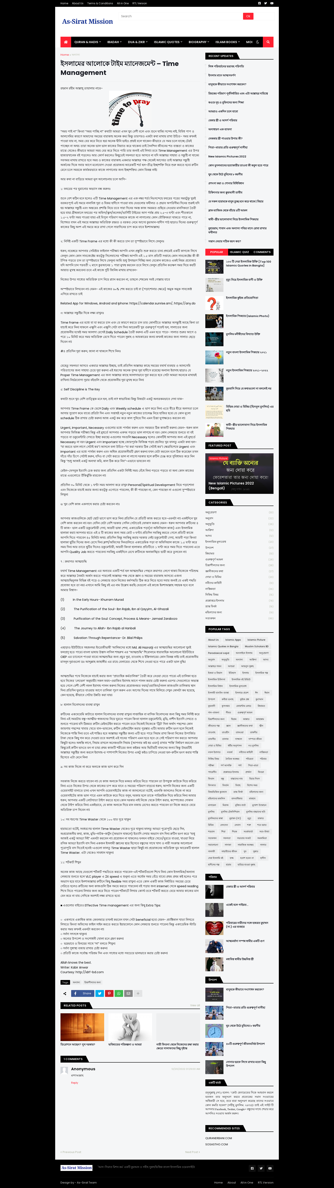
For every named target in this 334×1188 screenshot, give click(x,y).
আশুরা (231, 666)
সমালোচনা (213, 844)
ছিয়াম (233, 719)
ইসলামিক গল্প (261, 673)
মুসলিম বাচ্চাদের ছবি (255, 811)
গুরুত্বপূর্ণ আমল (239, 559)
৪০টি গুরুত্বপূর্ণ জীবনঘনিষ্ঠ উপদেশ (245, 1044)
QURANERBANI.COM (218, 1138)
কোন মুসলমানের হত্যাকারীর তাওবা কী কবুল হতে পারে (238, 165)
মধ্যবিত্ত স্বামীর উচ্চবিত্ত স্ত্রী (240, 959)
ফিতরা (261, 772)
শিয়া (223, 831)
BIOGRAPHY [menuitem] (197, 42)
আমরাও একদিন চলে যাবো (223, 111)
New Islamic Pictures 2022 (227, 156)
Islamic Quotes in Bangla (223, 646)
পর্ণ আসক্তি (226, 765)
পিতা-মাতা (253, 765)
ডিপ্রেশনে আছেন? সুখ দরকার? (77, 1045)
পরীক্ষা (211, 765)
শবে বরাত (261, 825)
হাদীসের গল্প (213, 864)
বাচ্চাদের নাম (237, 778)
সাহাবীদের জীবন (229, 851)
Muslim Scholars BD (256, 646)
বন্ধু (222, 778)
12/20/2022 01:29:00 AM (185, 1069)
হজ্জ (232, 858)
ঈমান (267, 692)
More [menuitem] (250, 42)
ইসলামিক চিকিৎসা (216, 679)
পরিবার (263, 758)
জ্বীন (261, 725)
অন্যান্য (76, 55)
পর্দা (240, 765)
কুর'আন (259, 699)
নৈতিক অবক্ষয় (232, 758)
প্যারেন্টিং (212, 772)
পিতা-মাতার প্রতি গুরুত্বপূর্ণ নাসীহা (228, 148)
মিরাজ (226, 805)
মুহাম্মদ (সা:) (235, 818)
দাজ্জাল (238, 739)
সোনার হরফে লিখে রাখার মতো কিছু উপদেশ (246, 1064)
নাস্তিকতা (239, 589)
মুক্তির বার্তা (240, 805)
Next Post (191, 1152)
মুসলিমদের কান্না (215, 818)
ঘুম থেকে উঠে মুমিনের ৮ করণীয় (225, 174)
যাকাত (261, 818)
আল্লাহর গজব (214, 666)
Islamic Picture (256, 639)
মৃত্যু (249, 818)
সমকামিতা (262, 838)
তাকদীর (253, 732)
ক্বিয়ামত (239, 553)
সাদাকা (228, 844)
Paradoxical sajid (218, 653)
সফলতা (226, 838)
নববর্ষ (229, 752)
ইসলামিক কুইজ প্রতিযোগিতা (242, 298)
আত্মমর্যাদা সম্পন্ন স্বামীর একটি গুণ (245, 941)
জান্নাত (246, 719)
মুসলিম (211, 811)
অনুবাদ (239, 518)
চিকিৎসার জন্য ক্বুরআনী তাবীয (225, 193)
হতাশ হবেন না (247, 858)
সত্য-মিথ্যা (264, 831)
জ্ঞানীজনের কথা (239, 571)
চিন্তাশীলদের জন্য (92, 982)
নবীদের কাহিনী (239, 583)
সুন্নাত (255, 851)
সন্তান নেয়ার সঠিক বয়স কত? (224, 241)
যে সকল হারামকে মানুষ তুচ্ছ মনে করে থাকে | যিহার (235, 202)
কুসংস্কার (226, 706)
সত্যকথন (239, 618)
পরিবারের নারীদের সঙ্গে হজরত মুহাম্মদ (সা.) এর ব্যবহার (247, 925)
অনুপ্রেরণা (239, 512)
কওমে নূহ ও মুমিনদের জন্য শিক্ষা (226, 103)
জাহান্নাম (260, 719)
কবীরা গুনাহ (227, 699)
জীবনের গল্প (214, 725)
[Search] (181, 16)
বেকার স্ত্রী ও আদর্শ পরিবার (222, 120)
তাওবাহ (211, 732)
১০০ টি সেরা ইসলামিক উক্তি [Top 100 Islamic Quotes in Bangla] (248, 264)
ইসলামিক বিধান (215, 686)
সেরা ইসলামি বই (215, 858)
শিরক (234, 831)
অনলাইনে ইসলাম (244, 653)
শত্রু (249, 825)
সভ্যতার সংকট (244, 838)
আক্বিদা (239, 530)
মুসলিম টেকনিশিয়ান (230, 811)
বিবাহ (237, 785)
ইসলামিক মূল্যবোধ (239, 542)
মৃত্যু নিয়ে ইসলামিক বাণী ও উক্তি (244, 280)
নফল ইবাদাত (214, 752)
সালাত (263, 844)
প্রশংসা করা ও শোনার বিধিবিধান (226, 183)
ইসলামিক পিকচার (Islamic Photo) (247, 316)
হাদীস (263, 858)
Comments (262, 252)
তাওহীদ (225, 732)
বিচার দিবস (254, 778)
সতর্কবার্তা (248, 831)
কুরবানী (211, 706)
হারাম (228, 864)
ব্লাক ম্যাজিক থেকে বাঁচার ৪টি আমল (227, 210)
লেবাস (237, 825)
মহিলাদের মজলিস (216, 798)
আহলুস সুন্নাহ (247, 666)
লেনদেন (224, 825)
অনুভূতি (239, 524)
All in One (123, 3)
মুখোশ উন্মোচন (259, 805)
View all (195, 1005)
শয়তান (211, 831)
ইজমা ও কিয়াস (215, 673)
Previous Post (72, 1152)
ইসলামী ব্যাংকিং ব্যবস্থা (218, 692)
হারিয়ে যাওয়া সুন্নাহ (246, 864)
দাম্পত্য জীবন (255, 739)
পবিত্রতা (249, 758)
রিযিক (211, 825)
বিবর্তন (225, 785)
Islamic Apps (233, 639)
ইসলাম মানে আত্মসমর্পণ (222, 75)
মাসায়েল (212, 805)
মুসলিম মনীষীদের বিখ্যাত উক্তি (243, 334)
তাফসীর (212, 739)
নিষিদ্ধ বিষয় (239, 595)
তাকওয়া (239, 732)
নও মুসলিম (253, 745)
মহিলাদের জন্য (239, 612)
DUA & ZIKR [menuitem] (136, 42)
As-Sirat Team (87, 1183)
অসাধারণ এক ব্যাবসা (220, 129)
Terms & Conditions (100, 3)
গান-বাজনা (213, 712)
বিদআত (212, 785)
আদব (239, 536)
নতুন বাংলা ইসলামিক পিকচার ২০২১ (246, 352)
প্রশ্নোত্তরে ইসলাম (239, 601)
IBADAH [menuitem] (113, 42)
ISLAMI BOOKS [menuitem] (226, 42)
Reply (74, 1083)
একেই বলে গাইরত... (237, 905)
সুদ (245, 851)
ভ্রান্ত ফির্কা (239, 606)
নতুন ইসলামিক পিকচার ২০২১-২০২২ (247, 370)
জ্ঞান (228, 725)
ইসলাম (245, 673)
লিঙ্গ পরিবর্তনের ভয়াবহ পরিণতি (226, 66)
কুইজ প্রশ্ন (244, 699)
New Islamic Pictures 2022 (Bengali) (231, 485)
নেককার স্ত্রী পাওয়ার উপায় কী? (225, 139)
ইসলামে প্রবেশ (242, 692)
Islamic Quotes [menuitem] (167, 42)
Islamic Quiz (239, 252)
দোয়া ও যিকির (239, 577)
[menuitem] (65, 42)
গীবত (228, 712)
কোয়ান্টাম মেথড (243, 706)
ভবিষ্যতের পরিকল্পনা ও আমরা (125, 1045)
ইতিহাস (232, 673)
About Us (78, 3)
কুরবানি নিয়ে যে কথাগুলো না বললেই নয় (248, 389)
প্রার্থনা (248, 772)
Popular (216, 252)
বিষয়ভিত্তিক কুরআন (217, 792)
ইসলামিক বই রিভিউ (241, 679)
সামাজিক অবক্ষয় (245, 844)
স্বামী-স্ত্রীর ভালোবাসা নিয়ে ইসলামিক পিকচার (233, 219)
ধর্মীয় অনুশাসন (235, 745)
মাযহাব (252, 798)
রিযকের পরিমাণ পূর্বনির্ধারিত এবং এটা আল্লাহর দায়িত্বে (238, 94)
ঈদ (256, 692)
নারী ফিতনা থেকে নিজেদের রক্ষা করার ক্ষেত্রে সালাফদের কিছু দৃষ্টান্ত (177, 1046)
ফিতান (211, 778)
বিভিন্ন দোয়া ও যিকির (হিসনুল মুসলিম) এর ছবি (250, 409)
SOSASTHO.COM (216, 1144)
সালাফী (211, 851)
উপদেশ (239, 548)
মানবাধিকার (237, 798)
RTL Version (139, 3)
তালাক (225, 739)
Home (64, 3)
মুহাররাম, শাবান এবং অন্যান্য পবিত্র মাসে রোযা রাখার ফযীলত (237, 230)
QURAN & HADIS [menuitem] (86, 42)
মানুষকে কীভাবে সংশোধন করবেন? (227, 84)
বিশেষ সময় (252, 785)
